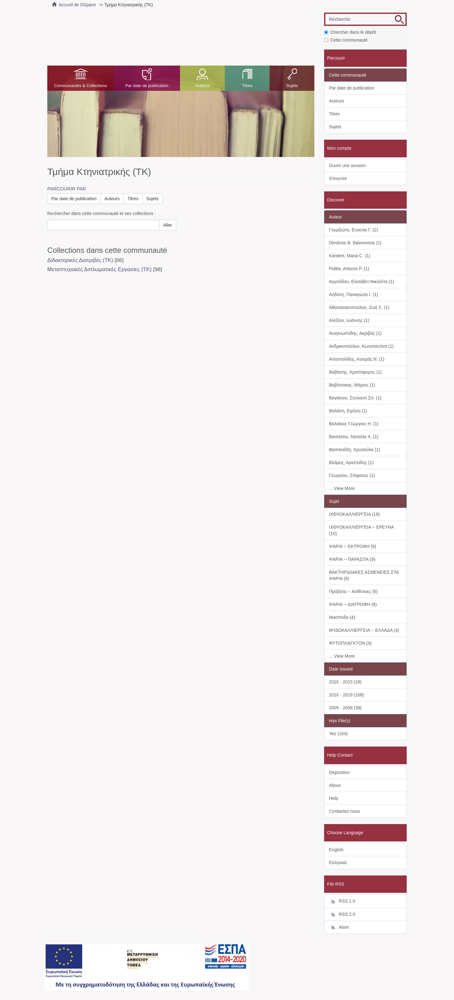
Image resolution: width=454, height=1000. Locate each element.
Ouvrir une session (347, 165)
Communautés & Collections (80, 85)
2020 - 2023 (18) (345, 681)
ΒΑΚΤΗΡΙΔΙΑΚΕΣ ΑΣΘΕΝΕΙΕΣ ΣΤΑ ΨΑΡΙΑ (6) (364, 575)
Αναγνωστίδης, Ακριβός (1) (355, 333)
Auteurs (202, 85)
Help (333, 798)
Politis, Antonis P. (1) (349, 268)
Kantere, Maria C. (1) (349, 255)
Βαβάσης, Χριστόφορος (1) (355, 372)
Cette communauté (346, 40)
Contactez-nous (344, 811)
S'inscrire (338, 178)
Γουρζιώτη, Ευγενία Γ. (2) (353, 229)
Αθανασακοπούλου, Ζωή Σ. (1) (359, 307)
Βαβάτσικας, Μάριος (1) (352, 384)
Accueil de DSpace (77, 4)
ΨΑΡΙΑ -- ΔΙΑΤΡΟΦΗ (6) (353, 604)
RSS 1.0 (342, 901)
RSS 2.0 (342, 914)
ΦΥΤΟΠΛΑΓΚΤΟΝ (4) (350, 643)
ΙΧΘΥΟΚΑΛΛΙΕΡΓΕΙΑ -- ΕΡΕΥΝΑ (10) (361, 530)
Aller (167, 225)
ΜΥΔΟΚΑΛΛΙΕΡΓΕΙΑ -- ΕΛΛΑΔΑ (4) (364, 630)
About (335, 785)
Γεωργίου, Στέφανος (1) (352, 475)
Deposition (339, 772)
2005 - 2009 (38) (345, 707)
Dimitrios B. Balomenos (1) (355, 242)
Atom (339, 927)
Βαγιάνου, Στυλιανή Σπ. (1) (355, 397)
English (336, 849)
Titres (247, 85)
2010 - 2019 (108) (346, 694)
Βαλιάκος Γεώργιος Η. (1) (354, 423)
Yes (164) (338, 733)
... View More (342, 488)
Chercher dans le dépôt (350, 32)
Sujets (292, 85)
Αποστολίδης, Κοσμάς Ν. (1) (357, 359)
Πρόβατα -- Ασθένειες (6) (353, 591)
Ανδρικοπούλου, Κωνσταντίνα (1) (361, 346)
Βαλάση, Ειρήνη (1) (348, 410)
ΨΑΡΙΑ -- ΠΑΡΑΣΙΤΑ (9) (352, 559)
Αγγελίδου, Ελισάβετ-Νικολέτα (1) (361, 281)
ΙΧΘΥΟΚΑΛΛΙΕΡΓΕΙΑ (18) (354, 514)
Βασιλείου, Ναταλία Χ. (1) (354, 436)
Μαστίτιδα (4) (342, 617)
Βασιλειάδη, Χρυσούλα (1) (354, 449)
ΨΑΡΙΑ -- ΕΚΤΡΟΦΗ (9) (352, 546)
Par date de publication (146, 85)
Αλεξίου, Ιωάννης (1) (349, 320)
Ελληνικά (338, 862)
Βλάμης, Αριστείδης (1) (351, 462)
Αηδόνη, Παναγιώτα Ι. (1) (353, 294)
